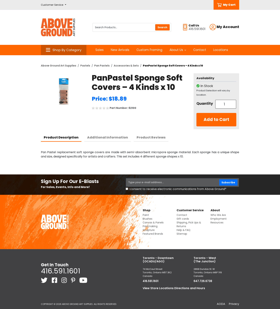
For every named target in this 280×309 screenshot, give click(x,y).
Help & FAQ (183, 230)
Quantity (204, 103)
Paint (146, 215)
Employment (219, 219)
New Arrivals (120, 50)
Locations (220, 50)
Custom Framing (149, 50)
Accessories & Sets (126, 65)
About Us (177, 50)
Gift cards (183, 219)
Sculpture (149, 230)
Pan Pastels (102, 65)
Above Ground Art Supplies (58, 65)
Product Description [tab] (61, 137)
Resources (217, 222)
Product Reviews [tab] (151, 137)
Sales (99, 50)
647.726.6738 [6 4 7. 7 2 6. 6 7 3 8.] (203, 281)
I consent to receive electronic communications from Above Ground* (177, 189)
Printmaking (150, 226)
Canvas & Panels (153, 222)
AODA (221, 304)
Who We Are (218, 215)
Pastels (85, 65)
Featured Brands (153, 234)
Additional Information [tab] (107, 137)
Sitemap (182, 234)
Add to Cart (216, 119)
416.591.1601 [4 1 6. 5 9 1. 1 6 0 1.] (60, 271)
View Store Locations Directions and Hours (174, 288)
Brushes (147, 219)
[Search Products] (131, 27)
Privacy (234, 304)
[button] (53, 5)
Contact (199, 50)
